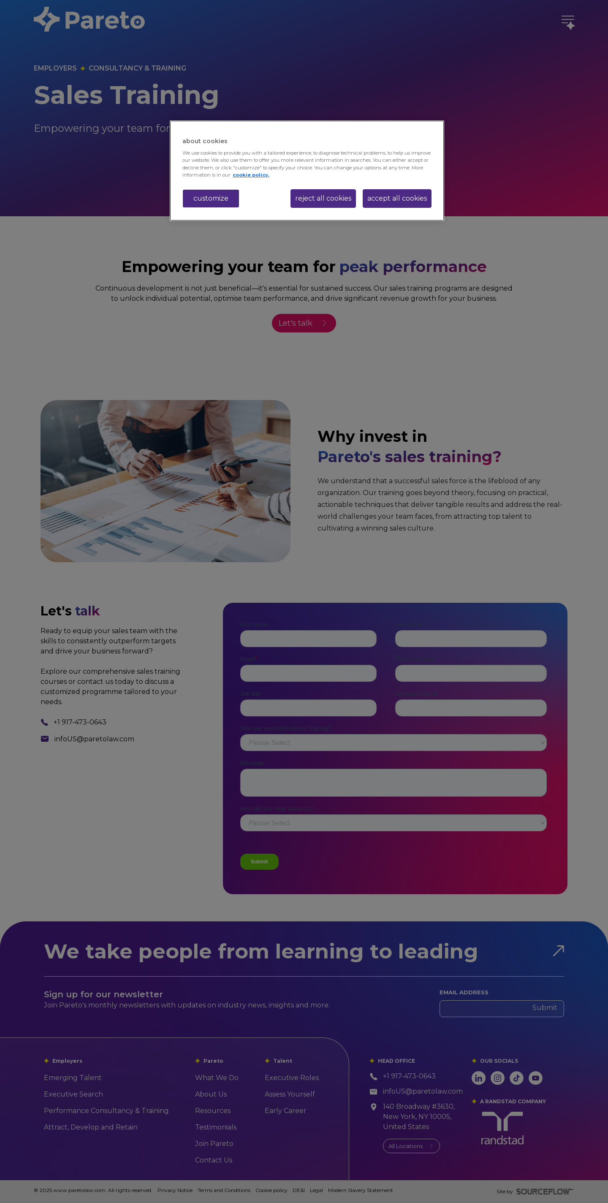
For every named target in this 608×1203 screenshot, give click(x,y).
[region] (307, 170)
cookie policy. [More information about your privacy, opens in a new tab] (251, 175)
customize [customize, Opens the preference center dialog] (210, 198)
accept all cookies (397, 198)
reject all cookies (323, 198)
